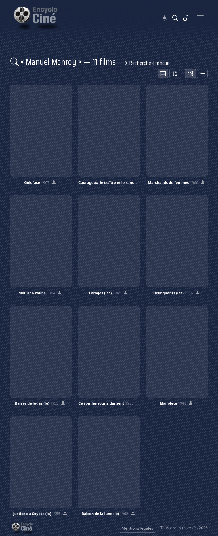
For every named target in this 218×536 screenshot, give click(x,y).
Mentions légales (137, 528)
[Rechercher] (175, 18)
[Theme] (165, 18)
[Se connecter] (186, 18)
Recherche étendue (146, 62)
